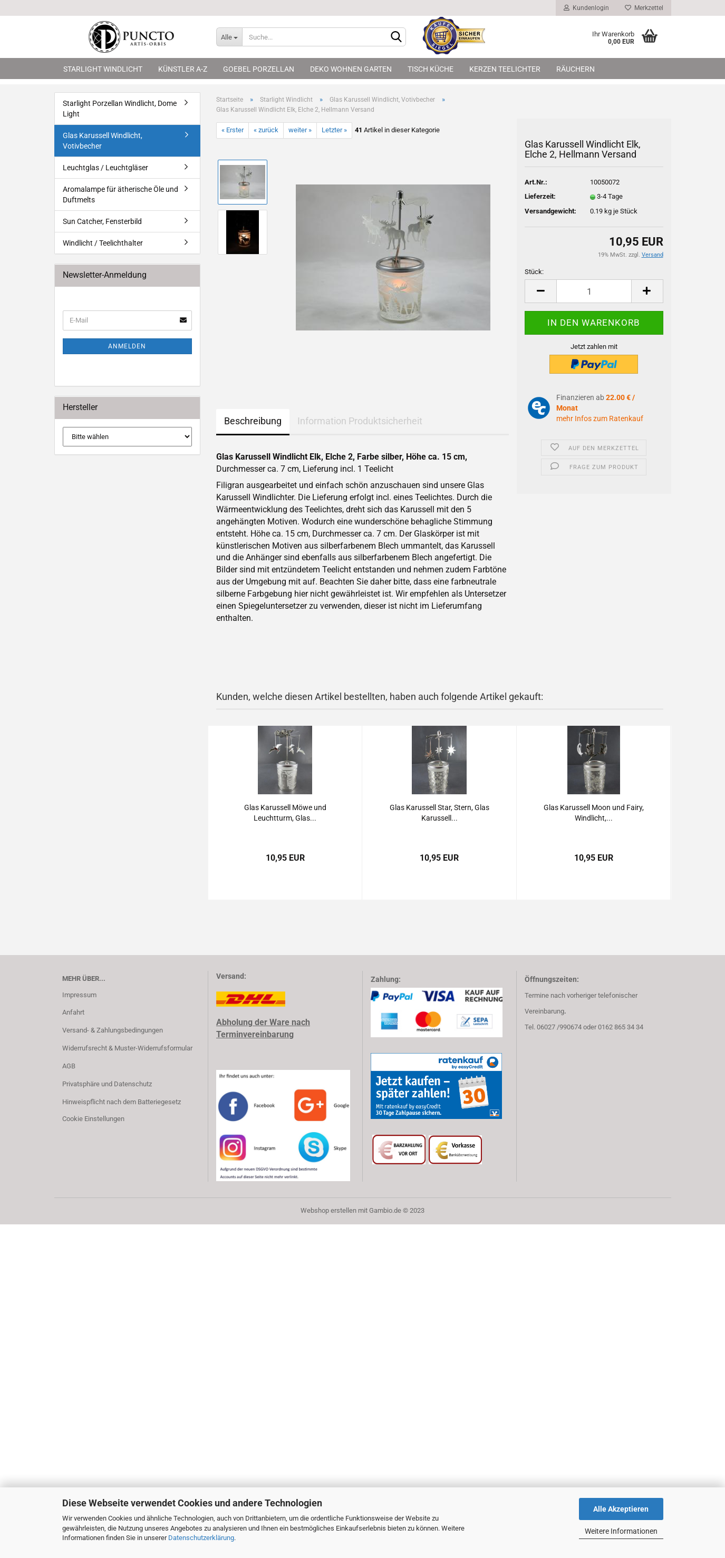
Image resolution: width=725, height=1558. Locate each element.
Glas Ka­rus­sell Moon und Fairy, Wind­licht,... (594, 812)
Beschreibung (253, 420)
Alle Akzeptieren (621, 1509)
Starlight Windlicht (102, 69)
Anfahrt (73, 1012)
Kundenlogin (586, 8)
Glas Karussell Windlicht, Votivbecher (102, 140)
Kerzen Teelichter (504, 69)
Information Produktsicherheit (359, 420)
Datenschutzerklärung (201, 1538)
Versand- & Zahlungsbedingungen (112, 1030)
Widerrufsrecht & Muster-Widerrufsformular (127, 1048)
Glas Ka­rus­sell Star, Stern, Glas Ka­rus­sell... (439, 812)
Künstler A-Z (182, 69)
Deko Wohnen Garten (351, 69)
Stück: (534, 272)
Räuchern (575, 69)
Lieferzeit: (540, 196)
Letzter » (334, 130)
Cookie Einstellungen (93, 1119)
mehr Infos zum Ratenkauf (599, 418)
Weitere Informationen (621, 1531)
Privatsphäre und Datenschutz (107, 1084)
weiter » (300, 130)
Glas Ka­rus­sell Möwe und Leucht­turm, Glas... (285, 812)
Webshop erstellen (328, 1210)
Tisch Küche (430, 69)
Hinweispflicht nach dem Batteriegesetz (121, 1102)
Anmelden (127, 346)
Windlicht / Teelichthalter (103, 243)
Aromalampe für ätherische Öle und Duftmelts (120, 194)
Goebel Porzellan (258, 69)
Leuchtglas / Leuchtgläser (105, 167)
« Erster (232, 130)
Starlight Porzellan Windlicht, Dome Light (120, 108)
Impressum (79, 995)
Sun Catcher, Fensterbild (102, 221)
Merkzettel (644, 8)
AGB (68, 1066)
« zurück (266, 130)
